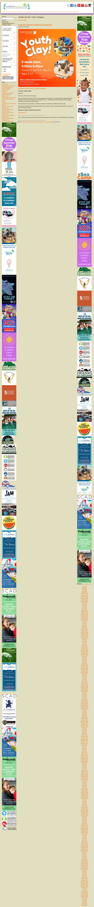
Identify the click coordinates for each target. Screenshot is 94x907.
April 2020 (84, 697)
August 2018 (84, 727)
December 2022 (84, 650)
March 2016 (84, 770)
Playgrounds (5, 84)
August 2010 (84, 869)
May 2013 (84, 820)
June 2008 (84, 900)
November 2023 (84, 633)
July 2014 (84, 799)
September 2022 (84, 654)
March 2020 (84, 699)
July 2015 (84, 782)
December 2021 (84, 667)
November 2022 (84, 651)
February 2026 (84, 593)
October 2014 (84, 795)
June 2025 (84, 605)
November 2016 (84, 758)
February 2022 (84, 664)
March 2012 (84, 841)
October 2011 (84, 848)
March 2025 (84, 610)
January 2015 (84, 791)
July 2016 (84, 764)
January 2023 (84, 648)
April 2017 (84, 751)
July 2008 (84, 899)
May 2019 (84, 713)
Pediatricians (37, 12)
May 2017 (84, 749)
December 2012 (84, 828)
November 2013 (84, 811)
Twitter (75, 5)
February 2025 (84, 611)
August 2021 (84, 673)
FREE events (14, 12)
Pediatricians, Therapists (7, 93)
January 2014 (84, 808)
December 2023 (84, 632)
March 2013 (84, 823)
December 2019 (84, 703)
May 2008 (84, 902)
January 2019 (84, 719)
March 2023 (84, 645)
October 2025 (84, 599)
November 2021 (84, 669)
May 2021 (84, 678)
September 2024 (84, 618)
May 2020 (84, 696)
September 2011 (84, 850)
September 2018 (84, 725)
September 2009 (84, 885)
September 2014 (84, 797)
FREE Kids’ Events (6, 94)
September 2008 (84, 896)
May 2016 (84, 767)
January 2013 (84, 826)
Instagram (89, 5)
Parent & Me (56, 12)
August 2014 (84, 798)
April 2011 (84, 857)
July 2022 (84, 657)
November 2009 (84, 883)
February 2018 (84, 736)
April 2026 (84, 590)
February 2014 (84, 807)
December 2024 (84, 614)
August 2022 (84, 656)
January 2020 (84, 702)
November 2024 (84, 615)
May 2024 (84, 624)
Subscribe (68, 5)
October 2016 (84, 759)
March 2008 (84, 903)
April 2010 (84, 875)
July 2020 (84, 693)
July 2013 (84, 817)
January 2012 (84, 844)
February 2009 (84, 891)
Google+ (78, 5)
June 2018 (84, 730)
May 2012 (84, 838)
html (5, 69)
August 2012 (84, 834)
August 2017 (84, 745)
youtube (86, 5)
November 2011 (84, 847)
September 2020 (84, 690)
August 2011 (84, 851)
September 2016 (84, 761)
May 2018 (84, 731)
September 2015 (84, 779)
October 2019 (84, 706)
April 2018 (84, 733)
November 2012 (84, 829)
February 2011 (84, 860)
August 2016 (84, 762)
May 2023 (84, 642)
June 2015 (84, 783)
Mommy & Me (5, 96)
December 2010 (84, 863)
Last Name (8, 41)
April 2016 (84, 768)
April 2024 (84, 626)
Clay (45, 121)
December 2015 (84, 774)
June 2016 (84, 765)
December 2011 (84, 845)
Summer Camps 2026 (73, 12)
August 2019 (84, 709)
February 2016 (84, 771)
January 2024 (84, 630)
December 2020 (84, 685)
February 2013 (84, 825)
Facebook (71, 5)
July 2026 (84, 586)
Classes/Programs (38, 121)
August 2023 (84, 638)
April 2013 (84, 822)
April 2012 (84, 839)
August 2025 (84, 602)
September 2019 (84, 707)
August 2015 (84, 780)
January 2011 (84, 862)
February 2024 (84, 629)
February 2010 (84, 878)
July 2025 (84, 604)
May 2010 (84, 874)
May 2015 (84, 785)
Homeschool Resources (7, 98)
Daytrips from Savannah (7, 121)
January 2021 (84, 684)
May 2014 (84, 802)
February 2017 (84, 754)
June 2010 (84, 872)
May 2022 (84, 660)
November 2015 (84, 776)
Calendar (20, 12)
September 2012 (84, 832)
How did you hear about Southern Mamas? (8, 60)
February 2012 (84, 842)
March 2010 (84, 877)
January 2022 (84, 666)
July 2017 (84, 746)
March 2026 (84, 592)
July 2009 (84, 888)
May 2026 (84, 589)
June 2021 (84, 676)
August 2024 (84, 620)
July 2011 (84, 853)
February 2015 (84, 789)
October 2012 (84, 831)
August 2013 (84, 816)
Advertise (8, 12)
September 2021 (84, 672)
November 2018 (84, 722)
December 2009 (84, 881)
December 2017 (84, 739)
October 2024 (84, 617)
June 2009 (84, 890)
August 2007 (84, 905)
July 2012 (84, 835)
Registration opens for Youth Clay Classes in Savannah (32, 88)
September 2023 (84, 636)
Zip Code (8, 46)
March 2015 (84, 788)
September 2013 (84, 814)
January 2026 (84, 595)
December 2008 (84, 894)
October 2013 (84, 813)
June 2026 (84, 587)
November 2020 (84, 687)
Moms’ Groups (5, 90)
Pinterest (82, 5)
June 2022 (84, 659)
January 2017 (84, 755)
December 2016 (84, 756)
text (5, 71)
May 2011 (84, 856)
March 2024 (84, 627)
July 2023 (84, 639)
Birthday (8, 51)
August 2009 (84, 887)
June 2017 (84, 748)
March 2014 (84, 805)
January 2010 (84, 880)
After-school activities (46, 12)
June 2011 (84, 854)
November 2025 (84, 598)
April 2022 (84, 661)
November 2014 (84, 794)
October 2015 (84, 777)
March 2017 (84, 752)
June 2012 (84, 837)
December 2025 (84, 596)
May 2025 (84, 607)
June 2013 (84, 819)
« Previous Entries (22, 20)
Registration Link (22, 112)
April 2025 (84, 608)
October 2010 (84, 866)
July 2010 (84, 871)
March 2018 (84, 734)
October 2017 (84, 742)
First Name (8, 35)
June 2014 (84, 801)
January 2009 (84, 893)
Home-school (63, 12)
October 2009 (84, 884)
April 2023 (84, 644)
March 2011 (84, 859)
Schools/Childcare (28, 12)
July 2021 (84, 675)
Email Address (8, 30)
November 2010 (84, 865)
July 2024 (84, 621)
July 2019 (84, 710)
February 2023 (84, 647)
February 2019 (84, 718)
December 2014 (84, 792)
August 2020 (84, 691)
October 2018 (84, 724)
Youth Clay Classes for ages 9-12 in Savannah (35, 25)
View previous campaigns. (6, 74)
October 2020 (84, 688)
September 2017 (84, 743)
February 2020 (84, 700)
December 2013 (84, 810)
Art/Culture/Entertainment (28, 121)
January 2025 (84, 613)
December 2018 (84, 721)
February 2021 (84, 682)
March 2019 (84, 716)
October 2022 (84, 653)
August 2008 (84, 897)
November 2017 (84, 740)
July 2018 (84, 728)
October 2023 (84, 635)
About (3, 12)
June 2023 (84, 641)
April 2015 (84, 786)
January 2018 (84, 737)
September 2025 (84, 601)
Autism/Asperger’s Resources (9, 97)
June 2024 (84, 623)
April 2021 (84, 679)
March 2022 (84, 663)
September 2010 (84, 868)
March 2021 (84, 681)
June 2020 (84, 694)
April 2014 (84, 804)
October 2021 (84, 670)
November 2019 (84, 705)
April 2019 (84, 715)
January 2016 (84, 773)
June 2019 (84, 712)
